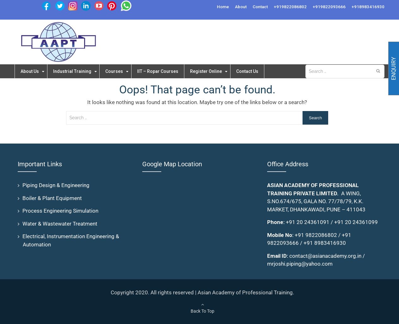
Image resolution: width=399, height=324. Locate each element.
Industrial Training (74, 71)
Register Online (211, 71)
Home (223, 6)
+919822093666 (329, 6)
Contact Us (253, 71)
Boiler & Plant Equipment (52, 198)
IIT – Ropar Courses (161, 71)
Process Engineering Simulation (60, 211)
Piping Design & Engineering (55, 185)
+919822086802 (290, 6)
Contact (260, 6)
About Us (30, 71)
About (241, 6)
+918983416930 (368, 6)
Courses (117, 71)
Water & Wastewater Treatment (59, 224)
